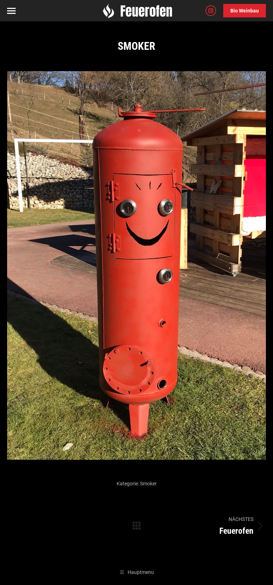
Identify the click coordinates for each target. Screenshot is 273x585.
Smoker (148, 483)
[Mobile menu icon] (11, 11)
